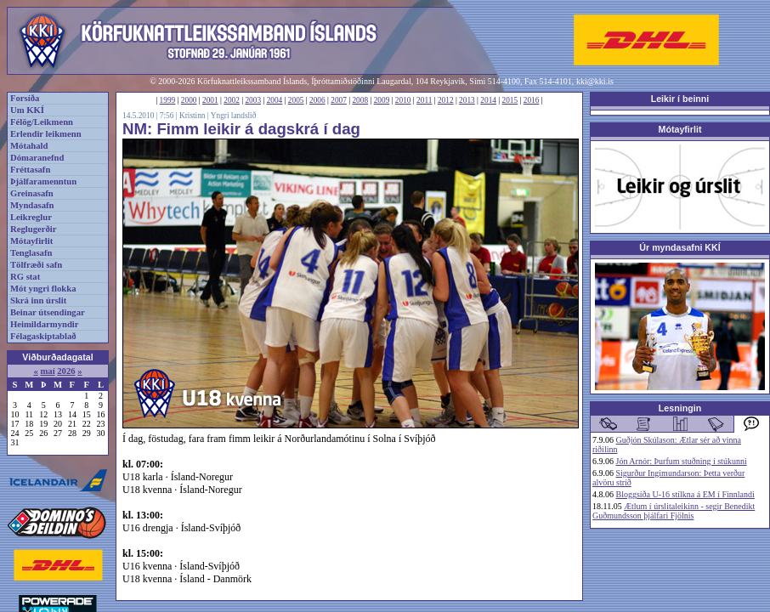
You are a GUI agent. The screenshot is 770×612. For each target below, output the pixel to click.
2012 (446, 100)
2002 (232, 100)
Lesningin (680, 408)
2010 (403, 100)
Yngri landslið (234, 115)
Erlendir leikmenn (46, 134)
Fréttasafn (30, 169)
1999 (168, 100)
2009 (382, 100)
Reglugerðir (33, 229)
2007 (339, 100)
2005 (296, 100)
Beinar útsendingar (47, 312)
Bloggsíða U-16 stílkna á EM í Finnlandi (685, 494)
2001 (210, 100)
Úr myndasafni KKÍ (679, 247)
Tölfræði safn (36, 264)
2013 (467, 100)
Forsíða (24, 98)
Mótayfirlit (31, 241)
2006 (317, 100)
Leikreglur (31, 217)
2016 (532, 100)
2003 (253, 100)
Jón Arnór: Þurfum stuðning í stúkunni (681, 461)
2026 (66, 371)
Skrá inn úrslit (38, 300)
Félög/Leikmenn (41, 122)
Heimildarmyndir (44, 324)
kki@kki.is (595, 81)
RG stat (25, 276)
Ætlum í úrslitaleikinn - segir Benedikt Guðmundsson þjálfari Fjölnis (673, 511)
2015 (510, 100)
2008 (360, 100)
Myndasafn (32, 205)
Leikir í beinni (680, 99)
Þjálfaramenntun (43, 181)
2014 (488, 100)
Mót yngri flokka (43, 288)
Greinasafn (32, 193)
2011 (424, 100)
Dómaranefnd (37, 157)
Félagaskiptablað (43, 336)
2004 (275, 100)
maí (47, 371)
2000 (189, 100)
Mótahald (29, 145)
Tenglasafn (31, 253)
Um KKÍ (27, 110)
